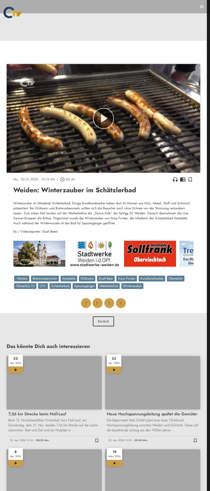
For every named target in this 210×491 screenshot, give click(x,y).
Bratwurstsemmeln (45, 278)
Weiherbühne (108, 286)
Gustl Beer (106, 278)
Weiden (22, 278)
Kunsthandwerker (152, 278)
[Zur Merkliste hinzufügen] (190, 179)
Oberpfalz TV (25, 286)
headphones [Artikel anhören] (175, 179)
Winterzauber (132, 286)
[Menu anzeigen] (202, 7)
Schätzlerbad (60, 286)
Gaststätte (69, 278)
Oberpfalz (176, 278)
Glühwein (87, 278)
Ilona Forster (126, 278)
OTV (43, 286)
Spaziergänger (84, 286)
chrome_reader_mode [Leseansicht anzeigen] (183, 179)
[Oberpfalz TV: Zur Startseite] (12, 12)
